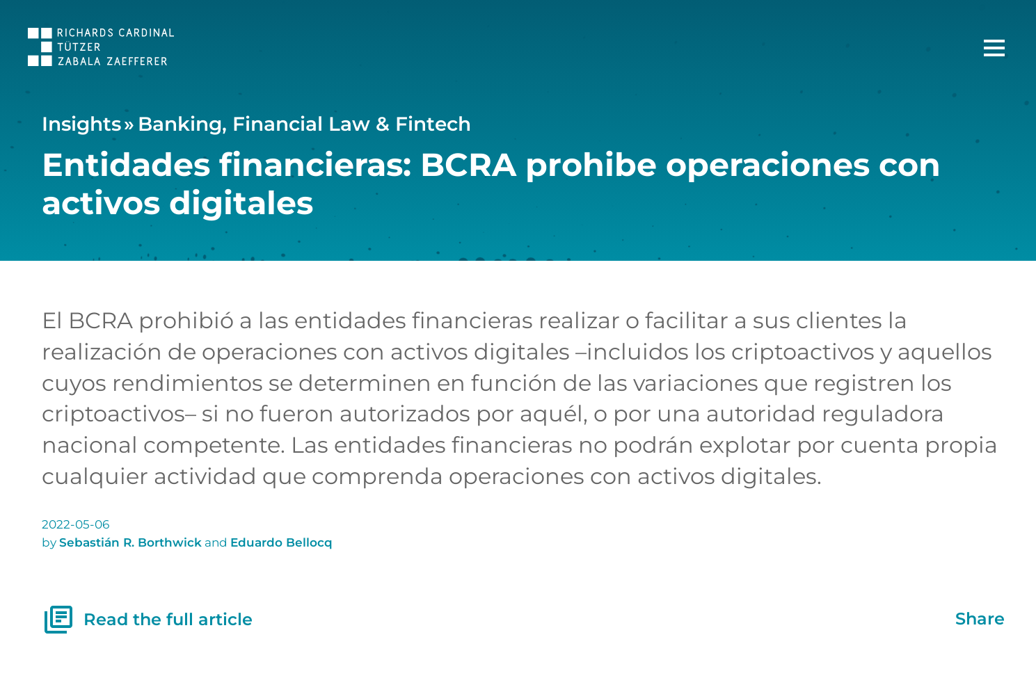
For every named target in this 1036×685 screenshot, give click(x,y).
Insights (81, 124)
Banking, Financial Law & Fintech (304, 124)
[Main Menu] (994, 48)
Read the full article (147, 619)
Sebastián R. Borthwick (130, 542)
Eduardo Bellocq (281, 542)
